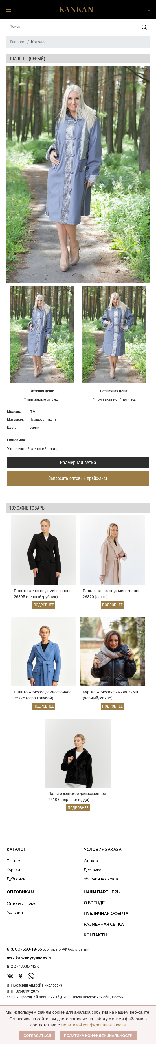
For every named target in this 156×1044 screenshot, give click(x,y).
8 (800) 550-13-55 (24, 953)
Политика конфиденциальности (98, 1036)
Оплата (91, 865)
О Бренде (94, 907)
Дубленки (16, 883)
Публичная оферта (106, 918)
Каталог (16, 854)
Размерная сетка (78, 462)
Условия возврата (101, 883)
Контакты (95, 939)
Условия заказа (103, 854)
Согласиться (37, 1036)
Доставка (92, 874)
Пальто (13, 865)
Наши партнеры (102, 896)
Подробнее (43, 606)
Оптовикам (20, 896)
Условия (15, 917)
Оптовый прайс (21, 908)
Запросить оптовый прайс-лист (78, 478)
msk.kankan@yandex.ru (29, 962)
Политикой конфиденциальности (93, 1024)
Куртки (13, 874)
